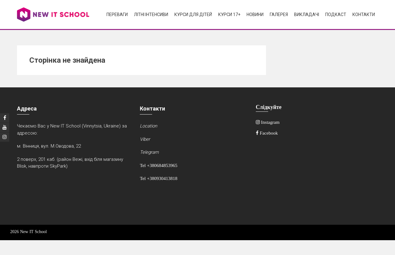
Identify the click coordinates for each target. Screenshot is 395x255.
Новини (255, 14)
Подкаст (335, 14)
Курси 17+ (229, 14)
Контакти (363, 14)
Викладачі (306, 14)
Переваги (117, 14)
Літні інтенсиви (151, 14)
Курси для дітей (193, 14)
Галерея (279, 14)
